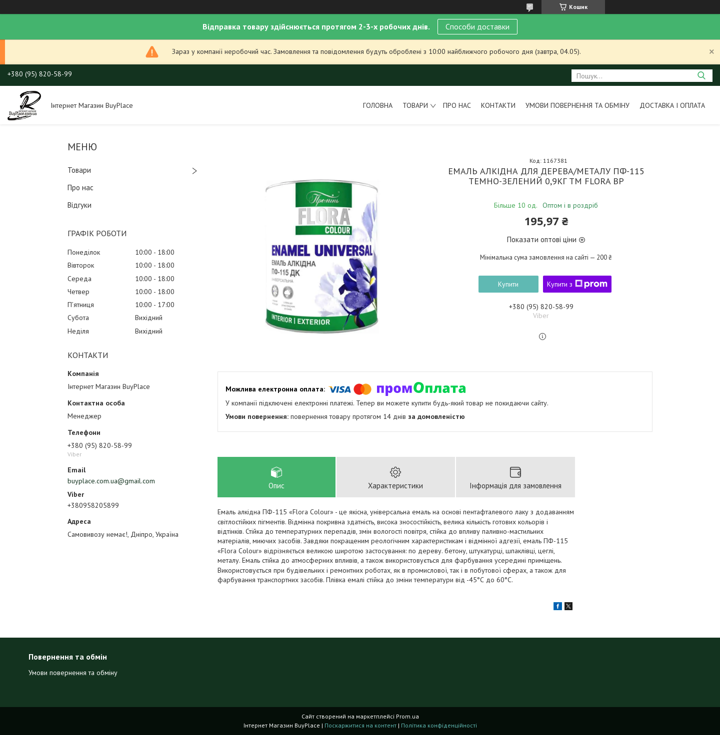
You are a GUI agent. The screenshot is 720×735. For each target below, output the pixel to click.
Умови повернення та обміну (578, 105)
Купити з (577, 284)
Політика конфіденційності (439, 725)
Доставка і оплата (672, 105)
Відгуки (80, 205)
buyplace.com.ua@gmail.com (111, 480)
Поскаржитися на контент (360, 725)
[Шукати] (701, 75)
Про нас (457, 105)
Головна (377, 105)
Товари (415, 105)
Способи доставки (478, 26)
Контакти (498, 105)
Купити (508, 284)
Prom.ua (407, 716)
